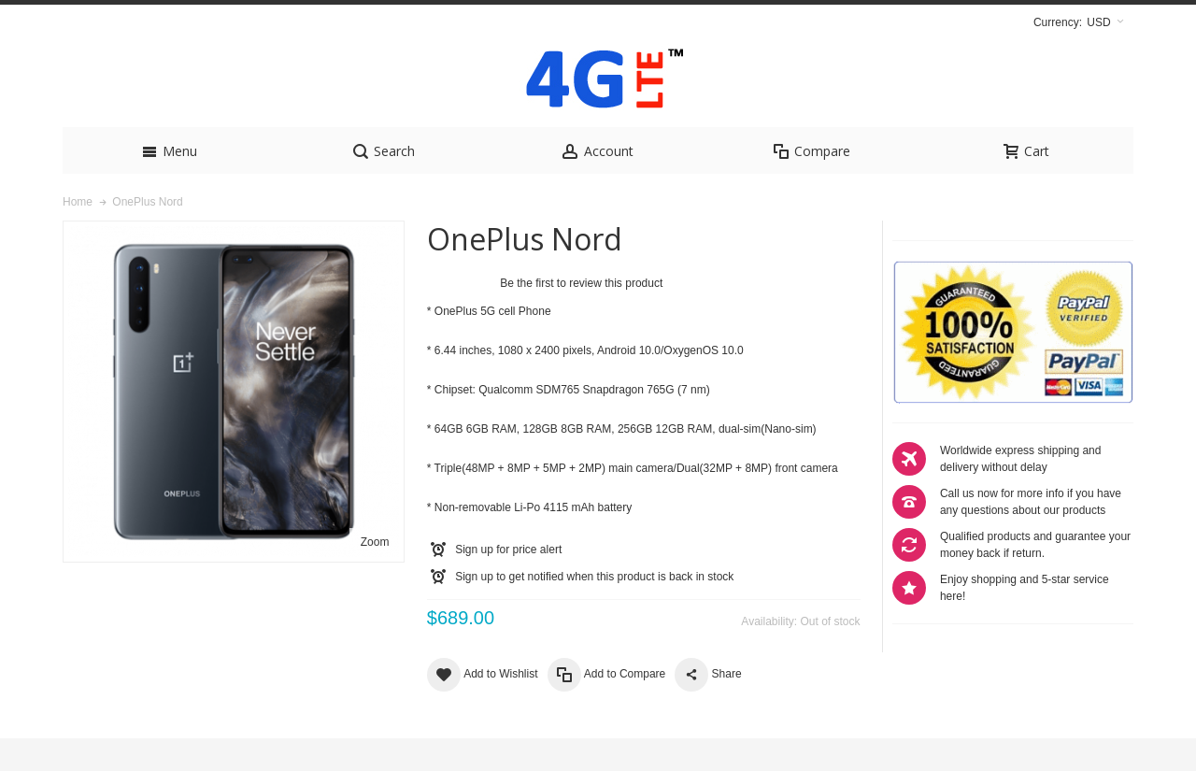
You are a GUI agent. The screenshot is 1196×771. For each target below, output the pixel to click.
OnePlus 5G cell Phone (492, 343)
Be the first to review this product (581, 315)
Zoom (375, 574)
